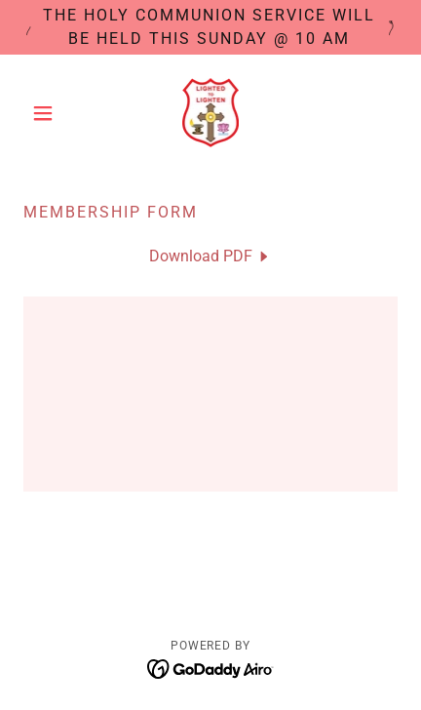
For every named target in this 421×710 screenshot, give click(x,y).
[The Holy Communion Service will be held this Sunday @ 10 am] (210, 27)
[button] (51, 113)
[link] (211, 112)
